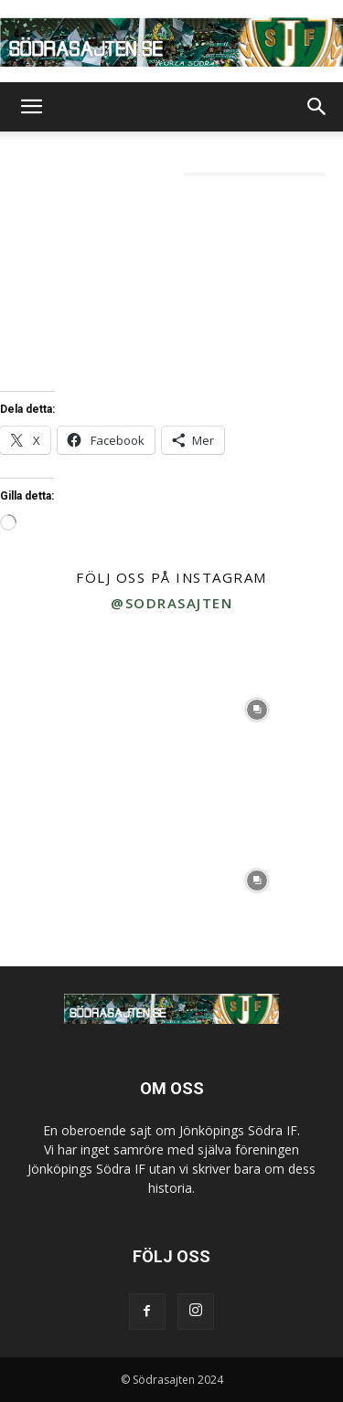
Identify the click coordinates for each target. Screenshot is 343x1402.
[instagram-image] (86, 710)
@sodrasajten (171, 603)
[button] (31, 107)
